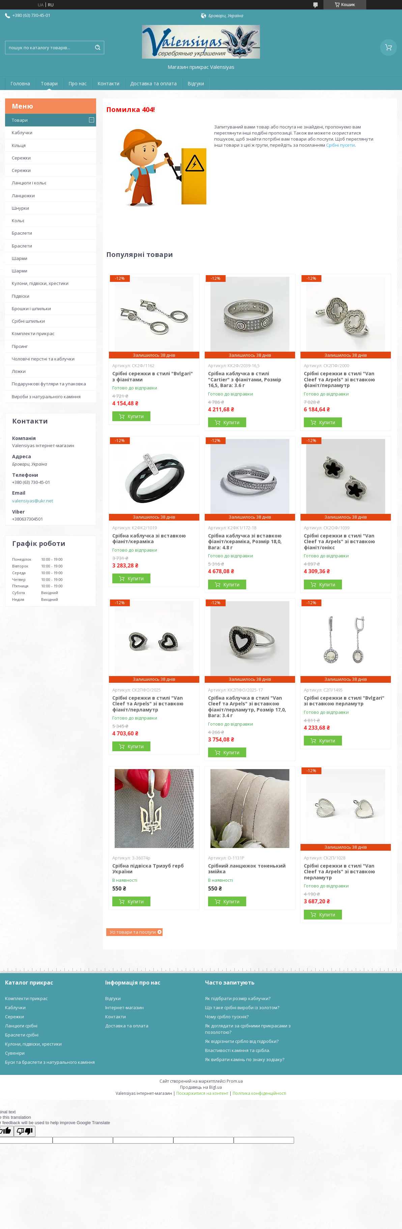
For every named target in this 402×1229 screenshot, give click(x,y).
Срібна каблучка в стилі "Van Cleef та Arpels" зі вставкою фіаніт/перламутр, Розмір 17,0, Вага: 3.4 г (247, 707)
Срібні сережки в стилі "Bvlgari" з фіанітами (152, 376)
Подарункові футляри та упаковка (49, 384)
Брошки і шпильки (31, 308)
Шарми (19, 258)
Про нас (77, 83)
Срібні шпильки (28, 321)
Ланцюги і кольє (29, 183)
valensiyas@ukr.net (32, 500)
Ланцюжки (23, 196)
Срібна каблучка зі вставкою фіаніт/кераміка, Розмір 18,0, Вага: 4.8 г (245, 541)
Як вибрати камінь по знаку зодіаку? (244, 1059)
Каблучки (22, 132)
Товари (49, 83)
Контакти (108, 83)
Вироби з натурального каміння (46, 396)
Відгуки (196, 83)
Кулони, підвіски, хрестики (40, 283)
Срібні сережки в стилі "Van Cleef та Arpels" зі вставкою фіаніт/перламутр (339, 379)
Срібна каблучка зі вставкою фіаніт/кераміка (149, 538)
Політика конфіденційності (259, 1093)
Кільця (19, 145)
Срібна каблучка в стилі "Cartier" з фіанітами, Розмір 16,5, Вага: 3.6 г (244, 379)
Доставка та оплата (153, 83)
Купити (135, 416)
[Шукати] (97, 47)
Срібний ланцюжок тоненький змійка (247, 868)
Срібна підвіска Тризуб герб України (148, 868)
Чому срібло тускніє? (227, 1017)
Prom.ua (235, 1081)
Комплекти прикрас (33, 333)
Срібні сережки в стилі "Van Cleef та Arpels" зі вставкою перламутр (339, 871)
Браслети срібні (21, 1035)
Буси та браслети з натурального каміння (50, 1062)
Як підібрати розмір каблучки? (237, 998)
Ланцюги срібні (21, 1026)
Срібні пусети (340, 145)
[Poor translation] (24, 1131)
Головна (20, 83)
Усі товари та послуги (133, 932)
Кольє (18, 220)
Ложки (19, 371)
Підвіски (20, 296)
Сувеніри (15, 1053)
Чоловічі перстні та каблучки (43, 359)
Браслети (22, 233)
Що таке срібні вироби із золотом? (242, 1007)
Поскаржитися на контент (202, 1093)
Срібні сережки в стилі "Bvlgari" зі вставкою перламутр (344, 701)
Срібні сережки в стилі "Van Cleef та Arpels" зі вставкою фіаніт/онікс (339, 541)
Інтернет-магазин (124, 1007)
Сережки (21, 158)
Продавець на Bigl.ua (201, 1087)
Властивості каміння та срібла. (237, 1050)
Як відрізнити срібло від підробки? (242, 1041)
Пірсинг (20, 346)
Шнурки (20, 208)
